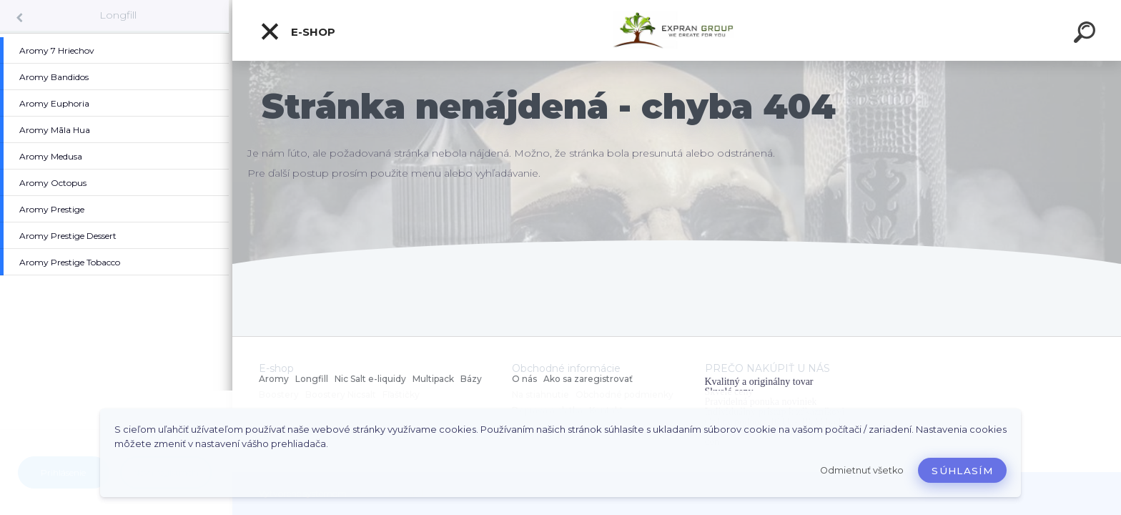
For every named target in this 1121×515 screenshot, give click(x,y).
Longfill (118, 15)
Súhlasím (962, 470)
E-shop (297, 31)
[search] (1087, 34)
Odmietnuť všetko (862, 470)
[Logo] (677, 30)
